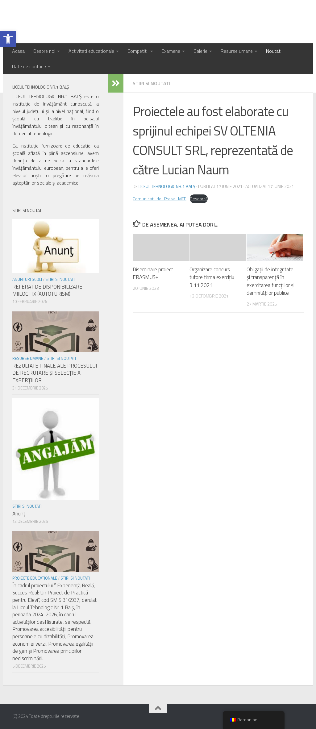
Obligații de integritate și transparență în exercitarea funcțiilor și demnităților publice (270, 281)
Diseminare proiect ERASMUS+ (153, 273)
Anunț (18, 514)
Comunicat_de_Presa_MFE (159, 198)
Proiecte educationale (34, 578)
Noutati (273, 51)
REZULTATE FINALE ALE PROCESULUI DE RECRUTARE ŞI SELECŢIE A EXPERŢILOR (54, 373)
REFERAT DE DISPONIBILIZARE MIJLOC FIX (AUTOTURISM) (47, 290)
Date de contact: (29, 66)
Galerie (200, 51)
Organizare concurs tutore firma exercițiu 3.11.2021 (211, 277)
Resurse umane (237, 51)
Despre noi (44, 51)
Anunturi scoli (27, 279)
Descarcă (199, 198)
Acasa (18, 51)
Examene (171, 51)
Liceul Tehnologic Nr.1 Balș (84, 21)
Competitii (137, 51)
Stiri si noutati (151, 83)
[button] (8, 39)
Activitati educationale (91, 51)
